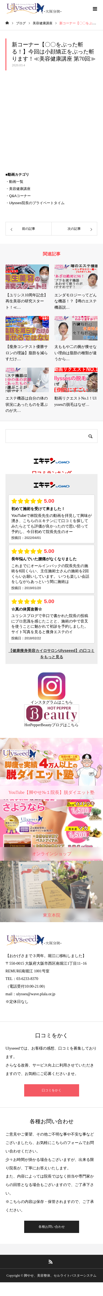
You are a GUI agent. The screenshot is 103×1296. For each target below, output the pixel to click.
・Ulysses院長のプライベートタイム (35, 203)
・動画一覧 (14, 182)
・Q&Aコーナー (18, 196)
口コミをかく (52, 1090)
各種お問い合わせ (51, 1227)
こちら (67, 702)
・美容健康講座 (17, 189)
